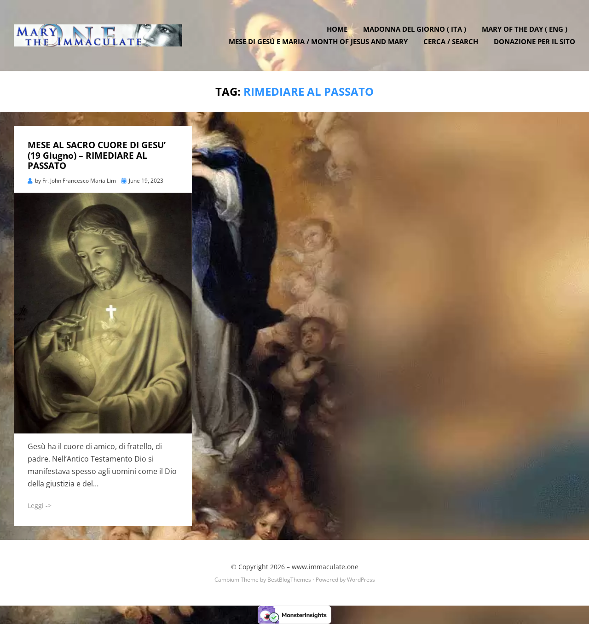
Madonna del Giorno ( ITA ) (414, 29)
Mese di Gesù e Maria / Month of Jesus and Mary (318, 41)
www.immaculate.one (325, 566)
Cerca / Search (450, 41)
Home (337, 29)
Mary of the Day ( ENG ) (524, 29)
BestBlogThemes (289, 580)
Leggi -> (40, 505)
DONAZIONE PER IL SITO (534, 41)
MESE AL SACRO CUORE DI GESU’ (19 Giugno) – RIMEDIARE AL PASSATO (97, 155)
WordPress (361, 580)
